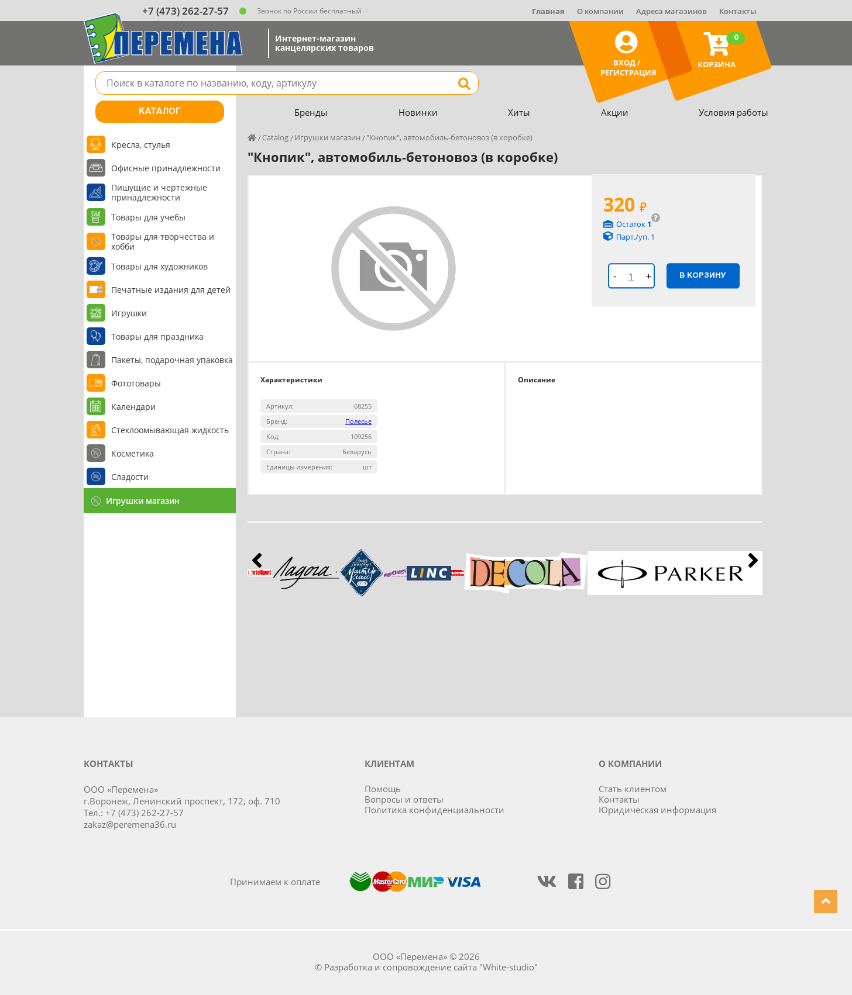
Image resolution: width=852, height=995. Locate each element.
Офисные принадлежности (166, 168)
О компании (600, 11)
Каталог (160, 112)
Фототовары (136, 383)
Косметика (132, 453)
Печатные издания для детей (171, 290)
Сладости (130, 477)
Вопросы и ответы (404, 799)
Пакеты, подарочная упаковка (172, 360)
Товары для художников (159, 266)
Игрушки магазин (143, 500)
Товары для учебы (148, 217)
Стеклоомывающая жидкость (170, 430)
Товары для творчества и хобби (162, 241)
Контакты (738, 11)
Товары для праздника (157, 336)
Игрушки (129, 313)
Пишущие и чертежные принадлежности (159, 192)
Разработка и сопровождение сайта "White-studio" (431, 967)
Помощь (383, 788)
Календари (133, 407)
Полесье (358, 421)
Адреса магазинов (671, 11)
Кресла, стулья (140, 145)
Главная (548, 11)
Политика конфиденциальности (434, 810)
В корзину (702, 275)
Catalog (275, 137)
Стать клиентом (633, 788)
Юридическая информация (657, 810)
